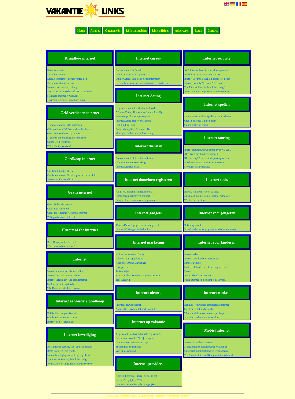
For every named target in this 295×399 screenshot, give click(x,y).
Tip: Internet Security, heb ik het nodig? (67, 359)
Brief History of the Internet (61, 242)
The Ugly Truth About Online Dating (135, 133)
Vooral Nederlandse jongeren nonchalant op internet (210, 229)
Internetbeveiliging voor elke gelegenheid (68, 355)
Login (198, 30)
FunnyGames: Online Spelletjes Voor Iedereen (208, 116)
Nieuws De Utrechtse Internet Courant (135, 309)
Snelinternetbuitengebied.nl (61, 284)
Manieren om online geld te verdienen (66, 137)
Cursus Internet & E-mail (129, 70)
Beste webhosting (56, 70)
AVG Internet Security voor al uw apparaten (69, 346)
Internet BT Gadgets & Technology (134, 229)
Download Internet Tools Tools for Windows (207, 195)
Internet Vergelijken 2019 (129, 380)
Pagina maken (146, 395)
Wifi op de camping (126, 350)
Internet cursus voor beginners (131, 74)
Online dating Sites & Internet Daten (134, 129)
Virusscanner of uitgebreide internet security (69, 363)
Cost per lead (122, 267)
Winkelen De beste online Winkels (202, 317)
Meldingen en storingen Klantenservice (204, 162)
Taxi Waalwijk (123, 279)
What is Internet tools (195, 200)
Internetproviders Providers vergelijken (136, 384)
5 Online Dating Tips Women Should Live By (139, 112)
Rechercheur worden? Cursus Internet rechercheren (142, 83)
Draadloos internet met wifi (61, 83)
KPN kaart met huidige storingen (201, 153)
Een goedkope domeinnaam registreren (136, 200)
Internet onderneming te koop (62, 87)
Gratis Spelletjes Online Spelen (200, 120)
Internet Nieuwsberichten (129, 304)
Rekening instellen (193, 225)
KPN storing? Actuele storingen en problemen (207, 158)
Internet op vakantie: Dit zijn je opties (135, 338)
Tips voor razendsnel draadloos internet (67, 99)
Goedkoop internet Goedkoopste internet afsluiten (72, 175)
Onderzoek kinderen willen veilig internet (205, 267)
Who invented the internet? (61, 246)
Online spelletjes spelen (196, 124)
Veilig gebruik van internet (197, 275)
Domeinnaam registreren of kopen (133, 195)
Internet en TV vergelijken (60, 179)
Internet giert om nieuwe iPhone (63, 275)
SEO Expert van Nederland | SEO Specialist (69, 91)
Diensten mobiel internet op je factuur (135, 158)
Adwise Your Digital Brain (129, 258)
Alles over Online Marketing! (131, 262)
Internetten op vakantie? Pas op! (132, 342)
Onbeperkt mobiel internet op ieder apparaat (206, 350)
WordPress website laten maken (63, 288)
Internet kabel (191, 254)
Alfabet (95, 30)
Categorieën (113, 30)
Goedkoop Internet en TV (60, 170)
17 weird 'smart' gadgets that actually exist (137, 225)
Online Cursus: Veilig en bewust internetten (138, 78)
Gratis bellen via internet (60, 204)
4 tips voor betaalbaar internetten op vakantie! (139, 333)
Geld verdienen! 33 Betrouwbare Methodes (69, 129)
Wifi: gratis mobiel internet (61, 217)
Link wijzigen (160, 30)
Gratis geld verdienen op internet (64, 133)
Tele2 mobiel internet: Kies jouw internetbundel (208, 355)
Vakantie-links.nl (128, 395)
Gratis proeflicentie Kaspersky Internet (67, 212)
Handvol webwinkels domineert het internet (206, 304)
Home (81, 30)
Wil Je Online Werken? (59, 146)
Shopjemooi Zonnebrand (128, 346)
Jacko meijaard (123, 271)
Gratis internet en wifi (58, 208)
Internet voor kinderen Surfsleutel (201, 258)
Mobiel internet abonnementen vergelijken (206, 346)
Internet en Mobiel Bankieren (199, 342)
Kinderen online (192, 262)
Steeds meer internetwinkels (198, 309)
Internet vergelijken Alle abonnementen (67, 279)
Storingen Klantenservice (197, 166)
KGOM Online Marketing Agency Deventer (138, 275)
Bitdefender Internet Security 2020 (202, 74)
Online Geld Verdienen (59, 141)
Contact (213, 30)
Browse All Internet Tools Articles (201, 191)
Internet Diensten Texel (128, 166)
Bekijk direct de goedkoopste (62, 313)
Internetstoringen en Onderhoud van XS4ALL (207, 149)
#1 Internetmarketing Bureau (130, 254)
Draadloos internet (56, 74)
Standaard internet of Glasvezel (63, 95)
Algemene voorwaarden (167, 395)
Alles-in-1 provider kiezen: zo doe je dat (136, 375)
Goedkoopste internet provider (62, 317)
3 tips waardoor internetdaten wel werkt (136, 108)
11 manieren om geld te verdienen (64, 124)
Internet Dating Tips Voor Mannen (133, 120)
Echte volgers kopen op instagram (133, 116)
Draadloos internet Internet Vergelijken (67, 78)
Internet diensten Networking (131, 162)
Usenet (187, 271)
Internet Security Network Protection (203, 83)
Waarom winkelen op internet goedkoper (205, 313)
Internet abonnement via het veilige (65, 271)
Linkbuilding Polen (126, 124)
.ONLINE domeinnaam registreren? (134, 191)
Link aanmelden (136, 30)
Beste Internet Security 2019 (61, 350)
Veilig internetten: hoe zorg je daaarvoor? (205, 279)
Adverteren (182, 30)
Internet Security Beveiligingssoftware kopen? (208, 78)
